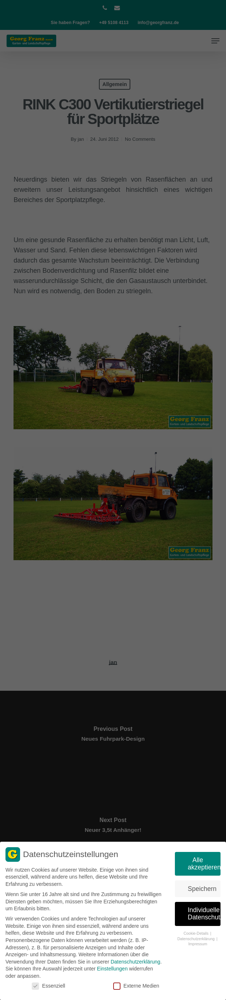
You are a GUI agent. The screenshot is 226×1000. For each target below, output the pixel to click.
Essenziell (48, 983)
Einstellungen (112, 967)
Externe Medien (136, 983)
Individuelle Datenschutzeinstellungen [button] (204, 911)
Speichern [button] (202, 886)
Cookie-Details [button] (197, 931)
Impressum (197, 942)
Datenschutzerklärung (135, 959)
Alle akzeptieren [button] (204, 861)
